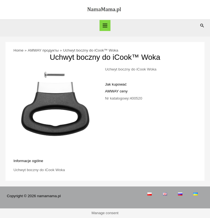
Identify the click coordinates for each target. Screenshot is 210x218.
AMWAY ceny (116, 91)
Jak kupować (116, 84)
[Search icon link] (202, 25)
